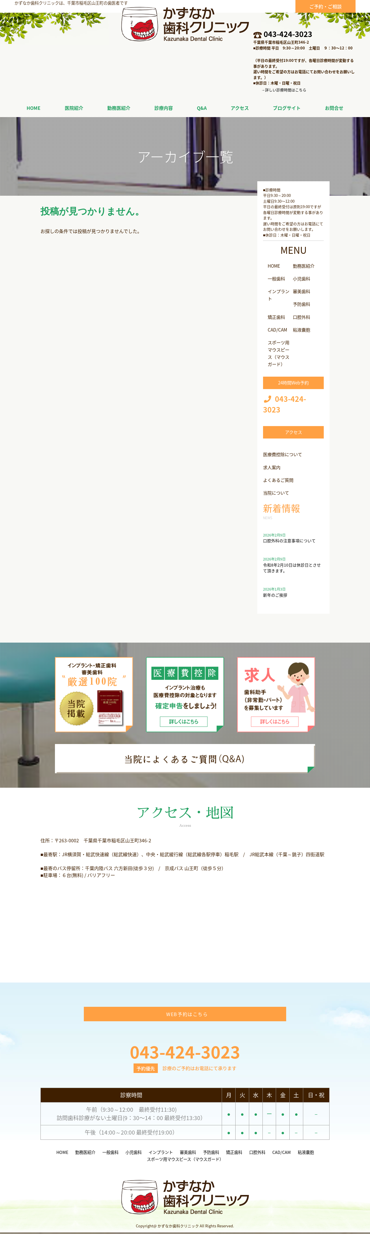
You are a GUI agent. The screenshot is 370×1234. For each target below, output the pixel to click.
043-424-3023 (288, 33)
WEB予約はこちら (187, 1016)
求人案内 (272, 465)
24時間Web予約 (293, 380)
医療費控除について (284, 452)
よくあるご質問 (279, 477)
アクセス (293, 430)
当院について (277, 489)
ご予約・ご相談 (325, 6)
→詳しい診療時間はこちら (283, 89)
